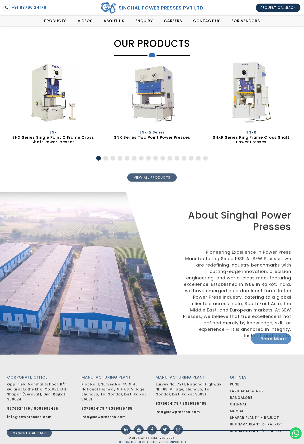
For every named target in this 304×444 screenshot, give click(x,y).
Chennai (238, 423)
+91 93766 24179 (25, 8)
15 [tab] (198, 158)
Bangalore (241, 416)
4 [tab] (120, 158)
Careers (173, 21)
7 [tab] (141, 158)
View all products (152, 180)
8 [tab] (148, 158)
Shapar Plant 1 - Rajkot (254, 436)
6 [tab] (134, 158)
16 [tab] (205, 158)
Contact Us (207, 21)
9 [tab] (155, 158)
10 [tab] (162, 158)
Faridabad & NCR (247, 410)
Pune (234, 403)
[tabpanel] (53, 104)
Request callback (278, 7)
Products (55, 21)
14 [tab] (191, 158)
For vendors (246, 21)
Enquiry (144, 21)
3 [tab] (112, 158)
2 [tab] (105, 158)
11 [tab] (169, 158)
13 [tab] (184, 158)
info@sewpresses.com (178, 431)
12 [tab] (177, 158)
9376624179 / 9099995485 (32, 428)
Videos (85, 21)
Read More (273, 342)
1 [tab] (98, 158)
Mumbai (237, 430)
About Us (114, 21)
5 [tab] (127, 158)
